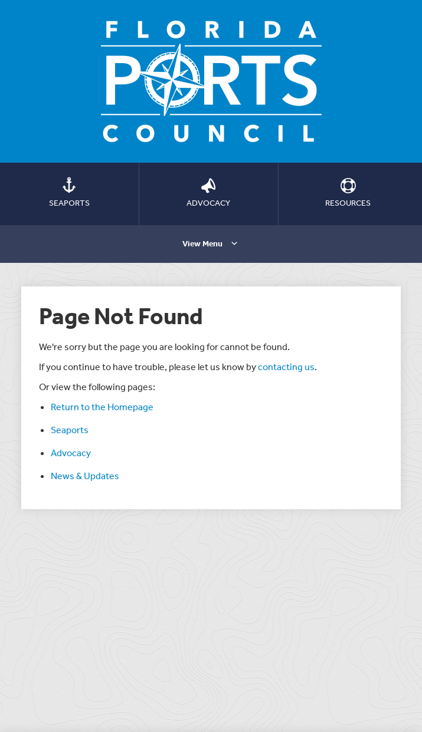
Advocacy (71, 453)
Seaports (70, 430)
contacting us (286, 366)
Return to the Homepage (102, 407)
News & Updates (85, 476)
